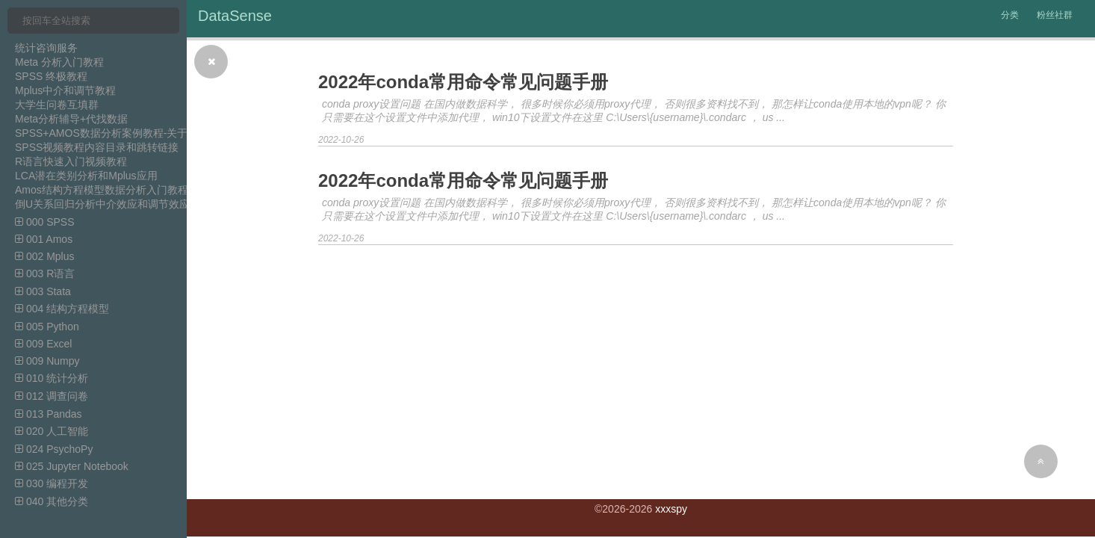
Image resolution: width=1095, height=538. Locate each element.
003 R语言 (45, 273)
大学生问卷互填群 (57, 105)
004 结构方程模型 (62, 309)
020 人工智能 (51, 431)
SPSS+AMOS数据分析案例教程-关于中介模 (117, 133)
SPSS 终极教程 (51, 76)
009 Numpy (47, 361)
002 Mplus (44, 256)
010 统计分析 (51, 378)
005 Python (47, 327)
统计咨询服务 (46, 48)
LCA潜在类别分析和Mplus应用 (86, 176)
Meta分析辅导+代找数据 (71, 119)
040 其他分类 (51, 501)
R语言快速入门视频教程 (71, 161)
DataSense (235, 15)
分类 (1010, 15)
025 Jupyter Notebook (71, 466)
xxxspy (671, 509)
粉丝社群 (1055, 15)
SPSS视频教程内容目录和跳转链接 (97, 147)
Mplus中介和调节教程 (65, 90)
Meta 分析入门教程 (59, 62)
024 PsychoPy (54, 449)
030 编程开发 (51, 483)
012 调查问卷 (51, 396)
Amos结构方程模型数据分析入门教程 (101, 190)
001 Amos (43, 239)
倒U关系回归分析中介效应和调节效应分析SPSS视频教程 (147, 204)
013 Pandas (48, 414)
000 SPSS (45, 222)
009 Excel (43, 344)
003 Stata (43, 291)
